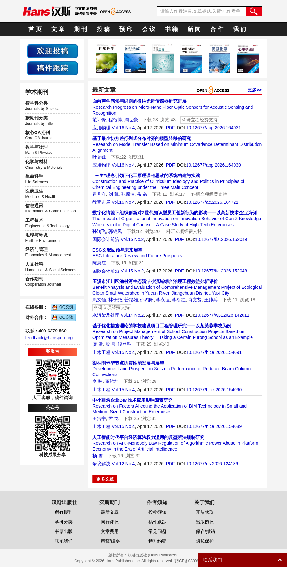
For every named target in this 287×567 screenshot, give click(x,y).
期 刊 (80, 29)
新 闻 (194, 29)
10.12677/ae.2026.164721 (212, 202)
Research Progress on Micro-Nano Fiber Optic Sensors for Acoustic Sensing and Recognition (172, 107)
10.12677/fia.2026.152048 (221, 270)
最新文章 (110, 512)
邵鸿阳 (147, 299)
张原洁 (128, 194)
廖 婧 (97, 344)
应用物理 (101, 127)
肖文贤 (195, 299)
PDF (170, 127)
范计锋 (99, 119)
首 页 (35, 29)
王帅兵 (211, 299)
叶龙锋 (99, 156)
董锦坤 (112, 381)
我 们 (239, 29)
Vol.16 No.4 (123, 127)
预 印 (125, 29)
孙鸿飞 (99, 231)
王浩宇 (99, 418)
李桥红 (179, 299)
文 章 (57, 29)
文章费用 (110, 531)
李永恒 (163, 299)
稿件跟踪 (157, 521)
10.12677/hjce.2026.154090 (214, 389)
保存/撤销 (205, 531)
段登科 (124, 344)
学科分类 (64, 521)
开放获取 (205, 512)
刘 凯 (113, 194)
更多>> (255, 89)
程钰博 (115, 119)
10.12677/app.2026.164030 (213, 165)
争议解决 (101, 463)
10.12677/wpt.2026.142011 (222, 315)
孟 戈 (113, 418)
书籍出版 (64, 531)
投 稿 (103, 29)
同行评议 (110, 521)
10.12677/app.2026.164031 (213, 127)
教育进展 (101, 202)
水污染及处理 (105, 315)
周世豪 (131, 119)
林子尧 (115, 299)
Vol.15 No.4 (123, 352)
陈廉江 (99, 262)
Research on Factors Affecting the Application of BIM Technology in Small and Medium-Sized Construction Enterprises (169, 406)
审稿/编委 (110, 541)
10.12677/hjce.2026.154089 (214, 426)
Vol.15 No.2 (132, 239)
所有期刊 (64, 512)
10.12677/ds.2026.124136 (212, 463)
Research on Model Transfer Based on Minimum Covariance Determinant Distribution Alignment (177, 144)
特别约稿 (157, 541)
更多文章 (105, 479)
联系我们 (64, 541)
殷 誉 (110, 344)
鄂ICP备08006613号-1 (193, 561)
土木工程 (101, 352)
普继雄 (131, 299)
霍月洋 (99, 194)
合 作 (216, 29)
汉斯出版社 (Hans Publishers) (153, 555)
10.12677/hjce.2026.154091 (214, 352)
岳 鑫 (142, 194)
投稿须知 (157, 512)
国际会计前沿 (105, 239)
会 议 (148, 29)
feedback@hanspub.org (49, 337)
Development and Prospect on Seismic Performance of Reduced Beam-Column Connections (171, 368)
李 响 (97, 381)
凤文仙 (99, 299)
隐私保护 (205, 541)
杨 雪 (97, 455)
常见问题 (157, 531)
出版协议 (205, 521)
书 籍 (171, 29)
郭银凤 (115, 231)
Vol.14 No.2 (132, 315)
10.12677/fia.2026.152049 (221, 239)
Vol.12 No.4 (123, 463)
